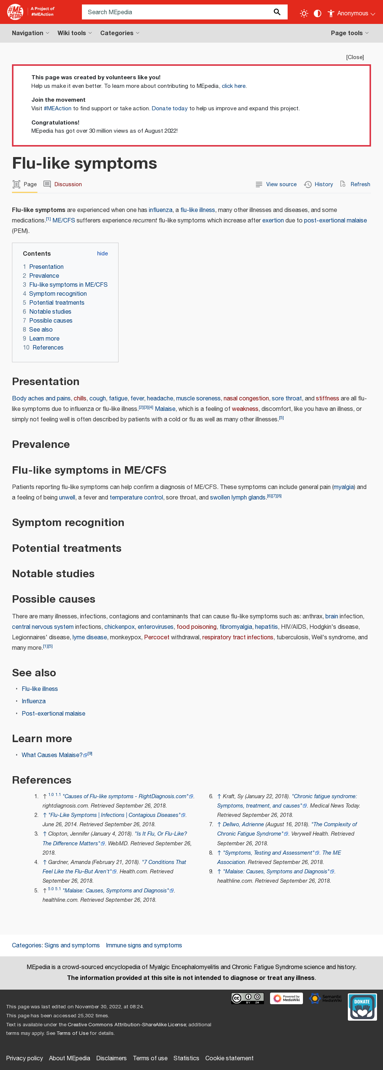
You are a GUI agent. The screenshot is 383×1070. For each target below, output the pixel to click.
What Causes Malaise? (52, 755)
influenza (160, 210)
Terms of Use (72, 1033)
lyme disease (90, 637)
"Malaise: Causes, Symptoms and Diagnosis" (115, 890)
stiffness (327, 398)
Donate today (170, 108)
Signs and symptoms (72, 945)
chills (80, 398)
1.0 (51, 794)
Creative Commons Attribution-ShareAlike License (127, 1025)
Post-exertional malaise (53, 714)
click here (233, 86)
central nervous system (43, 627)
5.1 (58, 889)
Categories (27, 945)
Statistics (186, 1058)
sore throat (287, 398)
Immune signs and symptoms (144, 945)
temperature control (136, 497)
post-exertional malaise (335, 220)
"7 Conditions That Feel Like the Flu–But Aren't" (114, 867)
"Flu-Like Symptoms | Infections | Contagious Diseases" (114, 815)
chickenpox (119, 627)
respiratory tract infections (237, 637)
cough (97, 398)
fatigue (118, 398)
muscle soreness (198, 398)
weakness (245, 409)
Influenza (34, 701)
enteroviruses (156, 627)
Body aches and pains (41, 398)
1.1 (58, 794)
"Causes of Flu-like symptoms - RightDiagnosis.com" (125, 796)
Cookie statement (229, 1058)
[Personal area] (352, 12)
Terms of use (150, 1058)
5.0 (51, 889)
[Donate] (362, 1006)
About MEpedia (69, 1058)
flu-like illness (197, 210)
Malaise (165, 409)
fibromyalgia (236, 627)
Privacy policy (24, 1058)
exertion (273, 220)
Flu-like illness (40, 689)
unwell (67, 497)
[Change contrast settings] (317, 13)
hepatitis (266, 627)
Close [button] (355, 57)
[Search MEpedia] (185, 11)
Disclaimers (111, 1058)
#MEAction (57, 108)
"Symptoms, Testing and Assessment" (269, 853)
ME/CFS (63, 220)
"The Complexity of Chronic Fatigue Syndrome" (287, 829)
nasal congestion (246, 398)
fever (137, 398)
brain (331, 616)
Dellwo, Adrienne (243, 824)
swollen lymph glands (238, 497)
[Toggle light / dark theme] (304, 13)
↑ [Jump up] (45, 815)
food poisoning (197, 627)
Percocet (156, 637)
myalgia (344, 487)
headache (160, 398)
